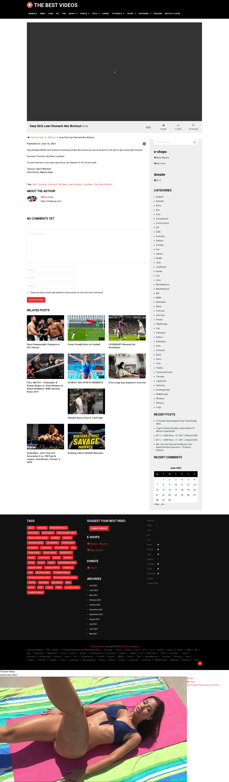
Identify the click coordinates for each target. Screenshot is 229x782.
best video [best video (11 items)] (33, 533)
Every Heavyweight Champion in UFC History (43, 346)
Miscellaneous (162, 284)
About (136, 646)
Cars (50, 13)
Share (190, 678)
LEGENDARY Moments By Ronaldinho (122, 346)
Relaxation (161, 341)
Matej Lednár (46, 172)
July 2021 (93, 624)
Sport (130, 13)
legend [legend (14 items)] (56, 557)
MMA (158, 297)
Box (158, 210)
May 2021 (93, 634)
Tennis (130, 656)
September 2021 (96, 614)
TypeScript (161, 381)
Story (158, 359)
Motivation (161, 302)
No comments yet (40, 218)
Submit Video (99, 528)
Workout (46, 169)
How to (170, 650)
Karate (159, 271)
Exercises (52, 184)
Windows (160, 398)
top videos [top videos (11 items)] (57, 582)
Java (158, 262)
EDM (158, 232)
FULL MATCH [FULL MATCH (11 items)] (61, 547)
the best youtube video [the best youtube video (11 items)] (39, 577)
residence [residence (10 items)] (68, 567)
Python (159, 337)
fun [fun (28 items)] (73, 547)
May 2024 (93, 595)
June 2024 (93, 590)
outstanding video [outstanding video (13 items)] (67, 562)
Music (72, 13)
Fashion (159, 240)
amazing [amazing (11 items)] (42, 528)
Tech (94, 13)
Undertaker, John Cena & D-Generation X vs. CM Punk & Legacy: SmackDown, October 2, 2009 (43, 458)
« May (156, 504)
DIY (57, 13)
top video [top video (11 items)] (43, 582)
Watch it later (172, 13)
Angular (159, 197)
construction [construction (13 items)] (68, 543)
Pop (158, 328)
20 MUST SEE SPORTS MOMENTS (85, 382)
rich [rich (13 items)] (30, 572)
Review (57, 656)
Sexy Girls (98, 184)
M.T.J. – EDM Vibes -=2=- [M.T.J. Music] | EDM (176, 435)
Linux (158, 280)
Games (105, 13)
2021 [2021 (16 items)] (31, 528)
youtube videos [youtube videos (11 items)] (36, 592)
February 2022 (95, 600)
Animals (32, 13)
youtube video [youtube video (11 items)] (72, 587)
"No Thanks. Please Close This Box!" (203, 685)
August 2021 (94, 619)
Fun (64, 13)
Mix (157, 293)
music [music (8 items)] (51, 562)
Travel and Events (164, 372)
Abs (34, 184)
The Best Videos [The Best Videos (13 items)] (61, 572)
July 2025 (93, 585)
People (83, 13)
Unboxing (160, 385)
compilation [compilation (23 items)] (52, 543)
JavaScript (161, 267)
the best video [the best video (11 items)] (43, 572)
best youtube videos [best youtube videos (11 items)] (38, 538)
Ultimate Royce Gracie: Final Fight (85, 418)
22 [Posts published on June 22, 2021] (163, 495)
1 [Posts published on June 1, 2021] (163, 479)
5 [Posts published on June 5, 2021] (188, 479)
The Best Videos (52, 5)
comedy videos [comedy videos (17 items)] (35, 543)
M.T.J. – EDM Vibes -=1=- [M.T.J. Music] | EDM (176, 440)
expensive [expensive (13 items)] (46, 547)
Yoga (158, 407)
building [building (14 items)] (55, 538)
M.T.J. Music (52, 650)
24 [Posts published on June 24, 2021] (176, 495)
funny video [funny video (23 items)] (34, 552)
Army (42, 13)
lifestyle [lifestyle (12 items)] (67, 557)
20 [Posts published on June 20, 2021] (194, 490)
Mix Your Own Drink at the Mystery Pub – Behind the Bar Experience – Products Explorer (175, 447)
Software (143, 13)
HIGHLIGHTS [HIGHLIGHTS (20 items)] (65, 552)
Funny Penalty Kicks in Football (84, 344)
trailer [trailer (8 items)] (31, 587)
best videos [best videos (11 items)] (48, 533)
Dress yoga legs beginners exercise (127, 382)
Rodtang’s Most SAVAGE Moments (85, 453)
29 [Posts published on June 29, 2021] (163, 500)
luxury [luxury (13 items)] (41, 562)
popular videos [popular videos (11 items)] (52, 567)
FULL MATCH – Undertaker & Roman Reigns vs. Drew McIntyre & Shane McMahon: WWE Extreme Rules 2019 (45, 387)
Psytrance (160, 333)
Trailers (157, 13)
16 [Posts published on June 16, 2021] (169, 490)
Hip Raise (63, 184)
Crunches (42, 184)
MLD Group (127, 646)
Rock (158, 346)
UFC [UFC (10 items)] (40, 587)
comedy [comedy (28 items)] (67, 538)
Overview (160, 311)
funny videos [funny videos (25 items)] (50, 552)
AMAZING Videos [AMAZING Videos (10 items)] (58, 528)
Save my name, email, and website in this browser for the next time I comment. (67, 292)
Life (158, 276)
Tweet (191, 682)
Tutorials (117, 13)
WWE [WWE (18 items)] (59, 587)
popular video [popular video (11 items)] (35, 567)
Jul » (163, 504)
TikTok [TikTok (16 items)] (32, 582)
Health (159, 258)
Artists (128, 650)
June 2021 (93, 629)
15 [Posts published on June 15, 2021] (163, 490)
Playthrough (161, 324)
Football (159, 245)
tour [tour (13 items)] (68, 582)
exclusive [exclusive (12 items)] (33, 547)
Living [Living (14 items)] (31, 562)
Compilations (162, 219)
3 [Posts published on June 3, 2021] (175, 479)
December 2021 (96, 609)
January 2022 (94, 605)
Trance (72, 653)
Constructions (162, 223)
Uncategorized (163, 390)
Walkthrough (162, 394)
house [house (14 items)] (31, 557)
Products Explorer (35, 650)
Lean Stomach (75, 184)
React (121, 660)
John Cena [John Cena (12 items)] (44, 557)
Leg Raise (88, 184)
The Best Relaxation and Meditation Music (81, 650)
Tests (187, 656)
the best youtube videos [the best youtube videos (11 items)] (65, 577)
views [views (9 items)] (49, 587)
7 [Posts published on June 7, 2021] (157, 485)
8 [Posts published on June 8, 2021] (163, 485)
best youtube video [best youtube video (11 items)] (66, 533)
